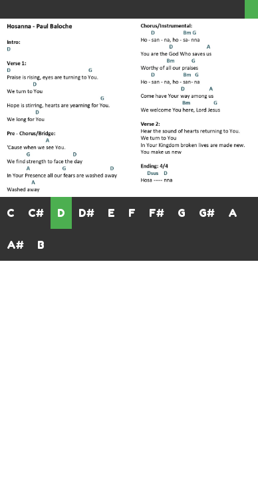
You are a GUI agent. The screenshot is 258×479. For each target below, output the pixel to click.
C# (36, 213)
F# (156, 213)
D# (86, 213)
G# (207, 213)
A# (15, 244)
